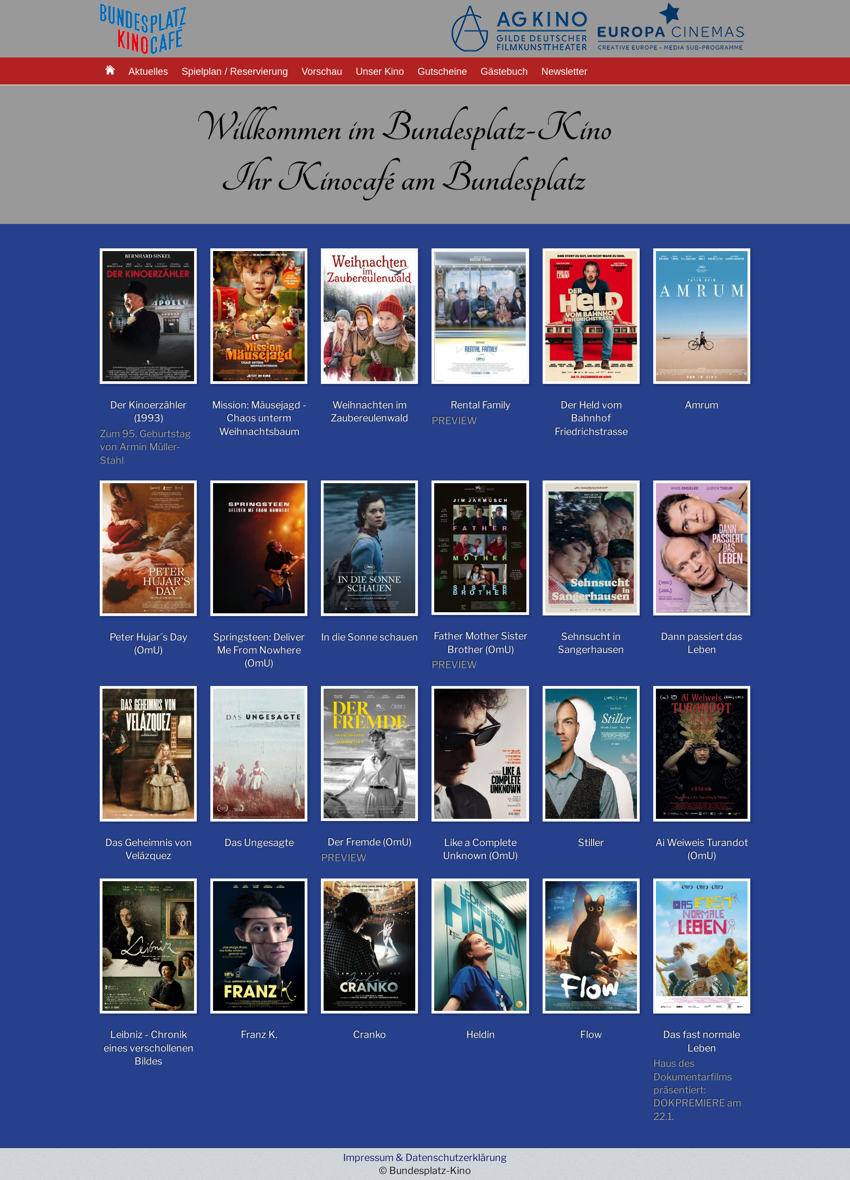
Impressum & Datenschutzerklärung (425, 1157)
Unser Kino (380, 71)
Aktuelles (148, 71)
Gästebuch (503, 71)
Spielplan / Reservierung (235, 71)
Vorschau (321, 71)
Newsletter (565, 71)
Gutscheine (442, 71)
